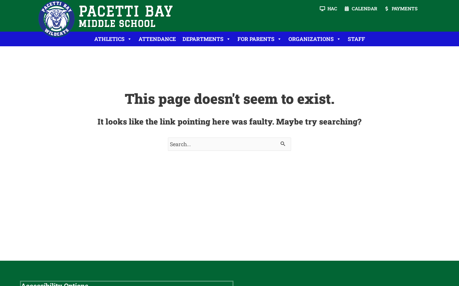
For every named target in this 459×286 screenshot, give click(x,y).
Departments (207, 39)
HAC (332, 8)
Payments (405, 8)
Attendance (157, 38)
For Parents (259, 39)
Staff (356, 38)
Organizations (314, 39)
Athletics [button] (113, 39)
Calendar (364, 8)
